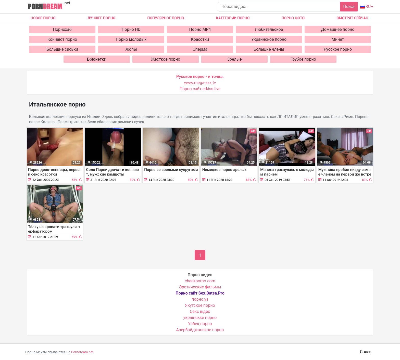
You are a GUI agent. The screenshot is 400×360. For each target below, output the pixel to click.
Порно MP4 (200, 29)
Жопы (131, 49)
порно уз (200, 299)
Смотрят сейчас (352, 18)
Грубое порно (303, 59)
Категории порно (232, 18)
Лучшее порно (101, 18)
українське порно (200, 317)
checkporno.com (200, 280)
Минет (338, 39)
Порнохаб (62, 29)
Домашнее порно (338, 29)
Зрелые (234, 59)
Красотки (200, 39)
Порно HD (131, 29)
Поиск (348, 6)
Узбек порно (200, 323)
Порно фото (293, 18)
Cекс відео (200, 311)
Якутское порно (200, 305)
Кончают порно (62, 39)
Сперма (200, 49)
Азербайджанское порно (200, 329)
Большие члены (269, 49)
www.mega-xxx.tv (200, 82)
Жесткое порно (165, 59)
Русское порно (338, 49)
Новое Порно (43, 18)
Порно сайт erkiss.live (200, 88)
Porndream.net (82, 352)
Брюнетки (96, 59)
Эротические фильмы (200, 287)
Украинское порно (268, 39)
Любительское (269, 29)
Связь (365, 351)
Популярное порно (165, 18)
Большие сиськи (62, 49)
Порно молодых (131, 39)
